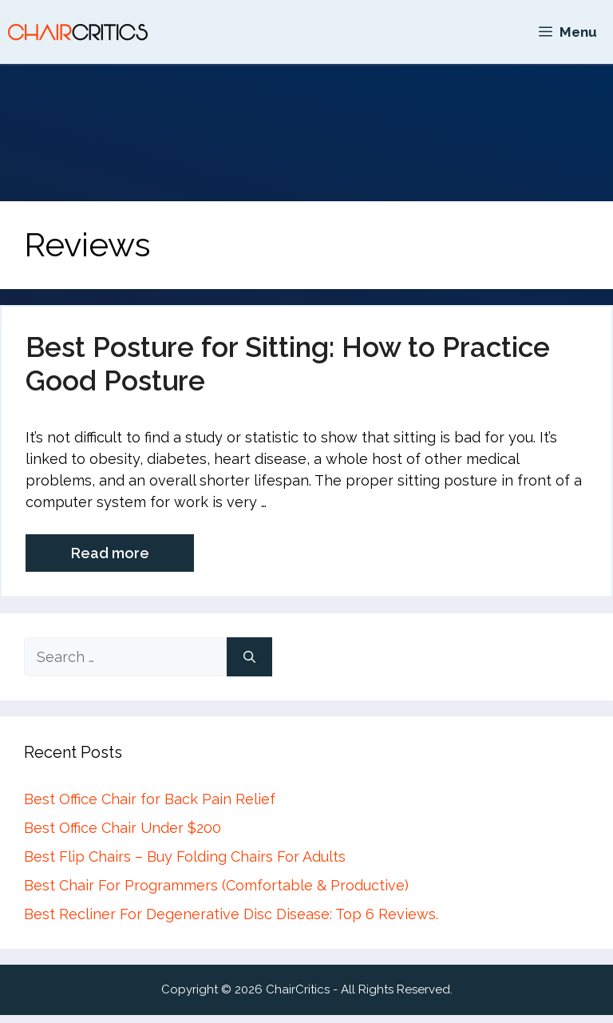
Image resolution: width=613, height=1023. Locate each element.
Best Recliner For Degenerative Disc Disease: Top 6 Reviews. (231, 914)
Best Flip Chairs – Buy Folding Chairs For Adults (185, 856)
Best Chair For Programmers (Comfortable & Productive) (216, 885)
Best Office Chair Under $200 (122, 827)
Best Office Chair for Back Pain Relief (149, 799)
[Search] (249, 656)
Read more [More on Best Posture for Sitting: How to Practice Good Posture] (110, 553)
